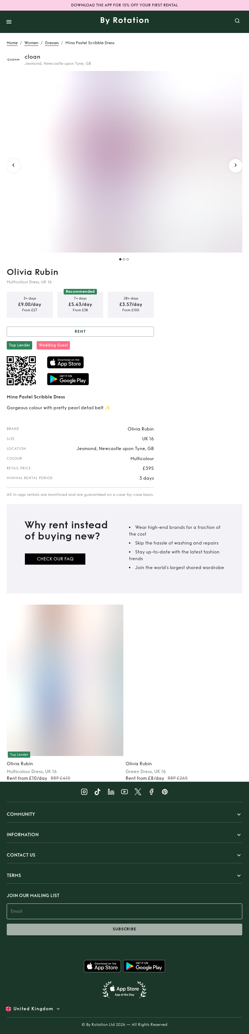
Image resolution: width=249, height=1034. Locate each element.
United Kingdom (33, 1009)
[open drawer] (9, 21)
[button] (124, 814)
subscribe (124, 929)
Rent (80, 332)
